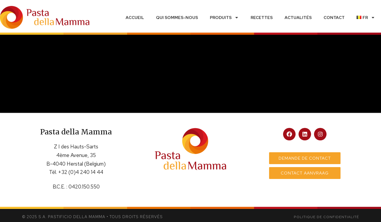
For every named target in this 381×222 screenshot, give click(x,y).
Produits (224, 17)
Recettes (262, 17)
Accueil (135, 17)
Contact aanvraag (305, 173)
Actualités (298, 17)
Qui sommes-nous (177, 17)
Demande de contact (305, 158)
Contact (334, 17)
